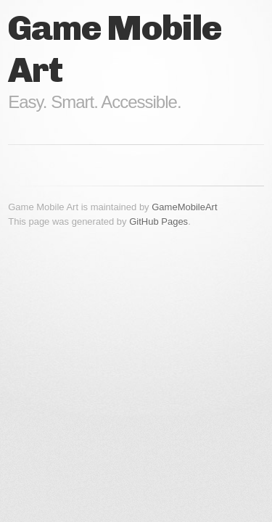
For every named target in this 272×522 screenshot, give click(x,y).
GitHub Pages (158, 221)
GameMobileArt (184, 207)
